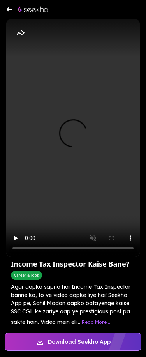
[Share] (20, 33)
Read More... (96, 322)
